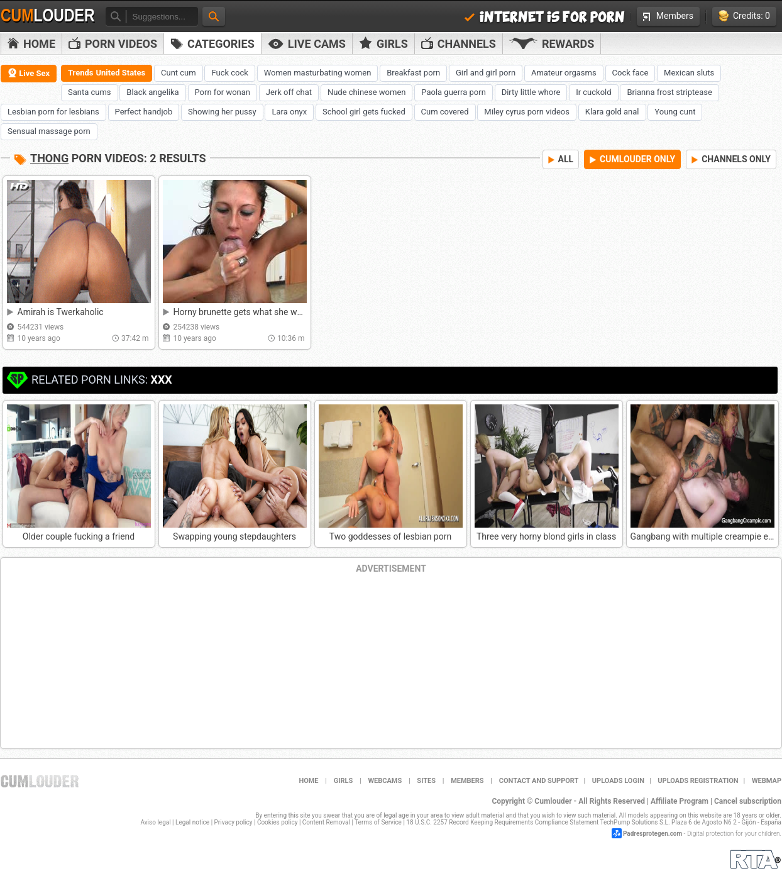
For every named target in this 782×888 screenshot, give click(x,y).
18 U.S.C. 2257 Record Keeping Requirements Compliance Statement (502, 822)
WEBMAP (766, 781)
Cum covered (445, 111)
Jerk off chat (289, 92)
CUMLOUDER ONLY (632, 159)
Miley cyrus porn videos (527, 111)
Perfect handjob (144, 111)
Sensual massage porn (49, 131)
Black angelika (152, 92)
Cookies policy (277, 822)
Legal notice (192, 822)
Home (31, 43)
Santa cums (89, 92)
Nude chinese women (367, 92)
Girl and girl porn (485, 72)
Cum (48, 15)
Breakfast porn (413, 72)
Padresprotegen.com (652, 833)
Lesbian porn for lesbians (53, 111)
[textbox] (162, 16)
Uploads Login (618, 781)
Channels (458, 43)
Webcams (385, 781)
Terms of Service (378, 822)
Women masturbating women (318, 72)
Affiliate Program (679, 801)
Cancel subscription (747, 801)
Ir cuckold (593, 92)
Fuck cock (229, 72)
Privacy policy (233, 822)
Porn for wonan (223, 92)
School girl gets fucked (363, 111)
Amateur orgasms (564, 72)
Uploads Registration (698, 781)
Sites (426, 781)
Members (668, 16)
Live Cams (307, 43)
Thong (49, 158)
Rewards (551, 43)
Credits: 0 (744, 16)
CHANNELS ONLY (731, 159)
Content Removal (326, 822)
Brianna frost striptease (669, 92)
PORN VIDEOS (113, 43)
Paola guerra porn (453, 92)
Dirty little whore (531, 92)
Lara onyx (289, 111)
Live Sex (29, 73)
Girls (383, 43)
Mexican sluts (689, 72)
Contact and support (539, 781)
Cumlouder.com (40, 781)
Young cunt (674, 111)
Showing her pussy (222, 111)
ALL (561, 159)
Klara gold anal (612, 111)
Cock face (630, 72)
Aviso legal (156, 822)
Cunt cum (178, 72)
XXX (161, 379)
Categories (212, 43)
